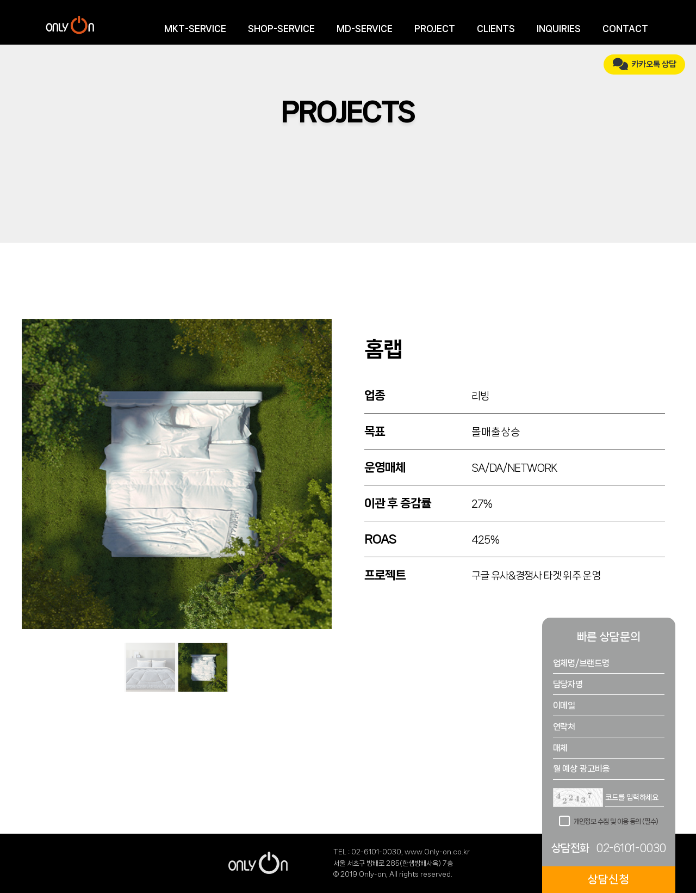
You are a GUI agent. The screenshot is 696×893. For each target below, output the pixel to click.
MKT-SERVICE (195, 28)
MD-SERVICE (365, 28)
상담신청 (608, 879)
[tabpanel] (177, 474)
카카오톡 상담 (644, 64)
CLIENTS (496, 28)
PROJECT (434, 28)
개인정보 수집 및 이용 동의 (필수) (616, 821)
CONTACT (625, 28)
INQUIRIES (559, 28)
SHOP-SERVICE (281, 28)
